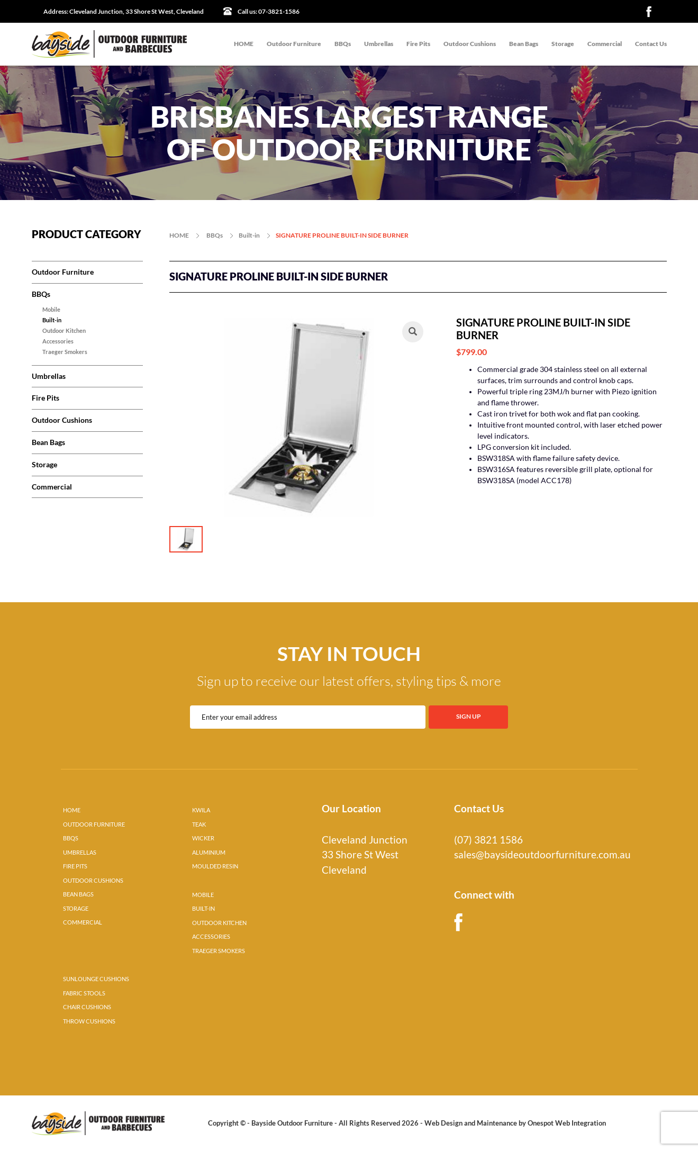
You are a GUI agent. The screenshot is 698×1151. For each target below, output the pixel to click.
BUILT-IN (203, 908)
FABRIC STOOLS (84, 993)
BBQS (70, 838)
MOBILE (203, 895)
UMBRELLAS (79, 852)
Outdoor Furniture (294, 43)
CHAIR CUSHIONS (87, 1007)
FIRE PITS (75, 866)
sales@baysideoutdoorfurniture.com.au (542, 854)
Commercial (604, 43)
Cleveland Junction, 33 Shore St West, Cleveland (123, 11)
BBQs (342, 43)
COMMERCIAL (82, 922)
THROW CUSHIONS (89, 1021)
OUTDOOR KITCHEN (219, 923)
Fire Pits (418, 43)
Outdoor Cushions (469, 43)
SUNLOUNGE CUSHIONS (96, 979)
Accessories (58, 341)
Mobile (51, 309)
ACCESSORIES (211, 937)
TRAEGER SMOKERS (218, 951)
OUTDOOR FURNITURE (94, 824)
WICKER (203, 838)
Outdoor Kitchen (64, 331)
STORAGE (75, 908)
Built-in (51, 320)
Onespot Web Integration (567, 1123)
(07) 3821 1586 (488, 840)
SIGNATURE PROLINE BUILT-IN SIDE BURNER (342, 235)
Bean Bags (523, 43)
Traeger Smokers (64, 352)
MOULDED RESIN (215, 866)
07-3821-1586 (269, 11)
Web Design (443, 1123)
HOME (243, 43)
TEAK (199, 824)
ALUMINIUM (208, 852)
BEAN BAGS (78, 894)
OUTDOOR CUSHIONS (93, 880)
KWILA (201, 810)
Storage (562, 43)
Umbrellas (378, 43)
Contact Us (651, 43)
